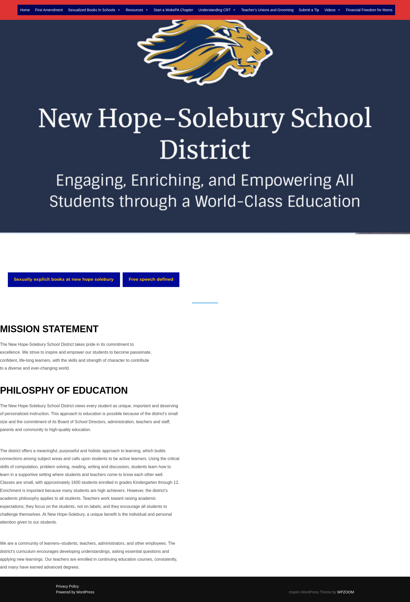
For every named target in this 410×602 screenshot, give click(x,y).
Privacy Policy (67, 586)
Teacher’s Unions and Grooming (267, 10)
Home (25, 10)
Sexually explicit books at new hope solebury (64, 279)
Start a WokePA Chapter (173, 10)
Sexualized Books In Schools (94, 10)
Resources (137, 10)
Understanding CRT (217, 10)
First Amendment (49, 10)
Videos (332, 10)
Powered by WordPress (75, 592)
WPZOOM (345, 592)
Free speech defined (151, 279)
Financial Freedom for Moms (369, 10)
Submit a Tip (309, 10)
